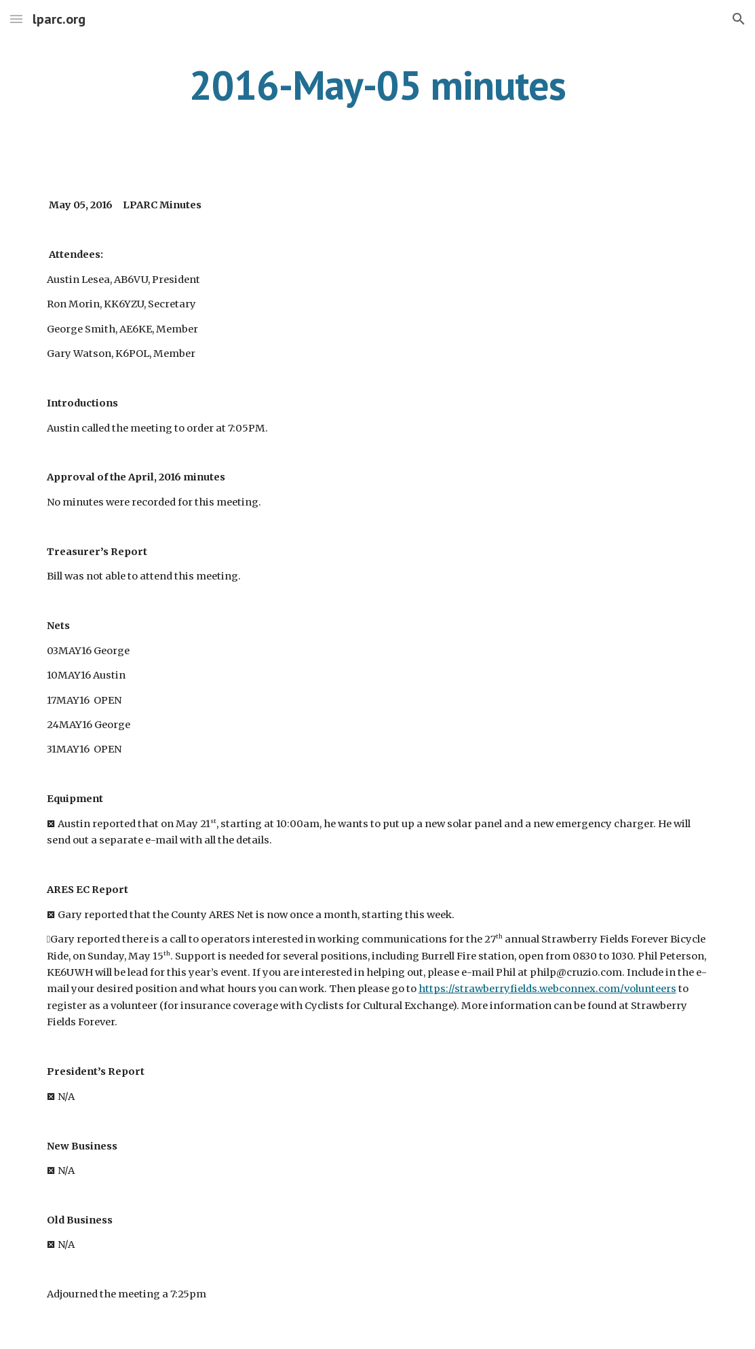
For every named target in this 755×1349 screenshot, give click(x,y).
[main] (377, 85)
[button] (16, 18)
